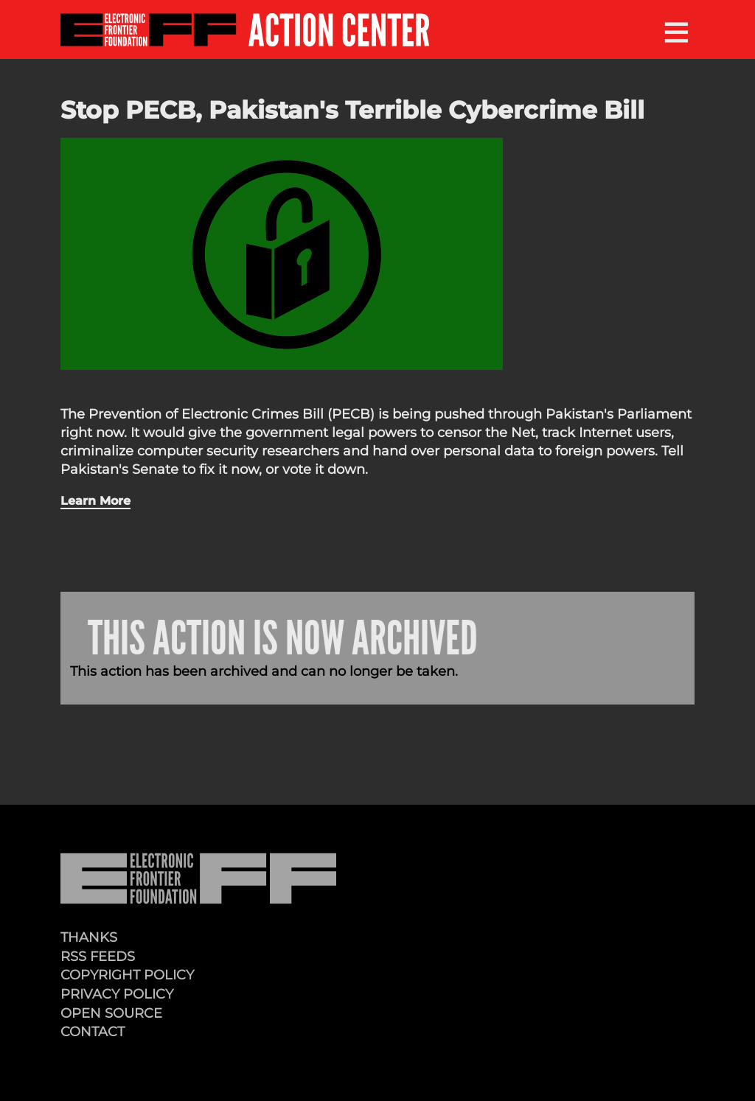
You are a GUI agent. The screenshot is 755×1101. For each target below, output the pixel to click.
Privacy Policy (116, 994)
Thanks (88, 937)
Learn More (95, 500)
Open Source (111, 1013)
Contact (92, 1031)
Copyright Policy (127, 974)
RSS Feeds (97, 956)
